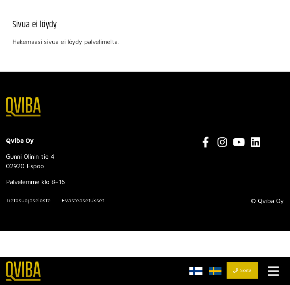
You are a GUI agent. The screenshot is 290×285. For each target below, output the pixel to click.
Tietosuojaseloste (28, 200)
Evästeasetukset (83, 200)
